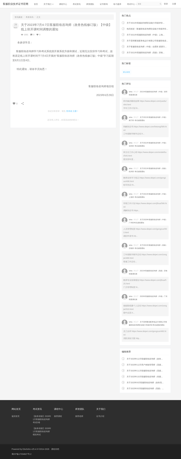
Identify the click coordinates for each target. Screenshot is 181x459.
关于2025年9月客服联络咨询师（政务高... (145, 382)
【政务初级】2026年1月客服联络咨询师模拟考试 (42, 431)
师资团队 (90, 4)
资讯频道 (18, 17)
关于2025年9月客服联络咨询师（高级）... (145, 388)
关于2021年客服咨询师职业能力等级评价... (145, 23)
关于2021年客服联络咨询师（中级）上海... (145, 35)
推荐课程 (58, 416)
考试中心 (132, 4)
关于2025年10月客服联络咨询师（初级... (145, 376)
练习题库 (117, 4)
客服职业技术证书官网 (15, 4)
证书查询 (104, 4)
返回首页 (16, 416)
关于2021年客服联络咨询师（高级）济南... (145, 52)
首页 (36, 4)
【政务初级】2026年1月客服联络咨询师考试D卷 (42, 419)
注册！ (76, 111)
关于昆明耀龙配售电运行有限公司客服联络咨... (147, 41)
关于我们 (48, 4)
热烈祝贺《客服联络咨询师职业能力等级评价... (147, 29)
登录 (166, 4)
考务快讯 (30, 17)
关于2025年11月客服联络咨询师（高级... (145, 371)
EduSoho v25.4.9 (30, 449)
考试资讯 (77, 4)
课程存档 (55, 449)
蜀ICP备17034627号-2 (21, 454)
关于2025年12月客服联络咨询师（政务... (145, 359)
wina (130, 92)
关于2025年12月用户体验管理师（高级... (145, 365)
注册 (174, 4)
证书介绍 (100, 416)
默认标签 (126, 72)
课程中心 (63, 4)
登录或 (69, 111)
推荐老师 (79, 416)
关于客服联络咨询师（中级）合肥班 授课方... (147, 47)
